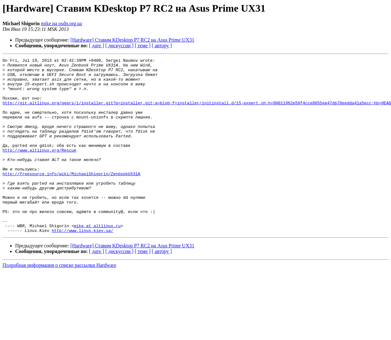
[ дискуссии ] (119, 45)
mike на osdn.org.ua (61, 23)
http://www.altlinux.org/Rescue (39, 169)
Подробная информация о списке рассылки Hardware (59, 300)
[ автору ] (162, 45)
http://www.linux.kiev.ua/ (82, 265)
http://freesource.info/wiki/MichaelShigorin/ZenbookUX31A (71, 197)
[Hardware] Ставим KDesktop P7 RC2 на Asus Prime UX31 (132, 40)
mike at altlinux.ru (97, 259)
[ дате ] (96, 45)
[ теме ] (142, 45)
